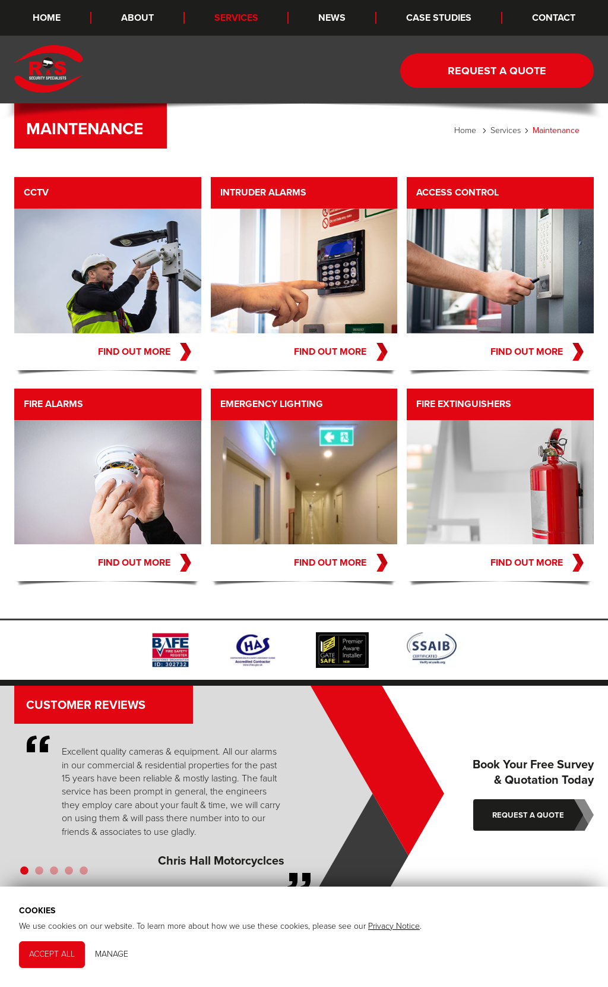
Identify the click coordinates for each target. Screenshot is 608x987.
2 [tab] (38, 872)
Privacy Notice (394, 926)
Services (236, 17)
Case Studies (438, 17)
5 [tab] (83, 872)
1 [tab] (24, 872)
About (137, 17)
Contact (553, 17)
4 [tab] (68, 872)
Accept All (52, 954)
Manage (111, 954)
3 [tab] (53, 872)
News (332, 17)
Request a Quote (497, 70)
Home (47, 17)
